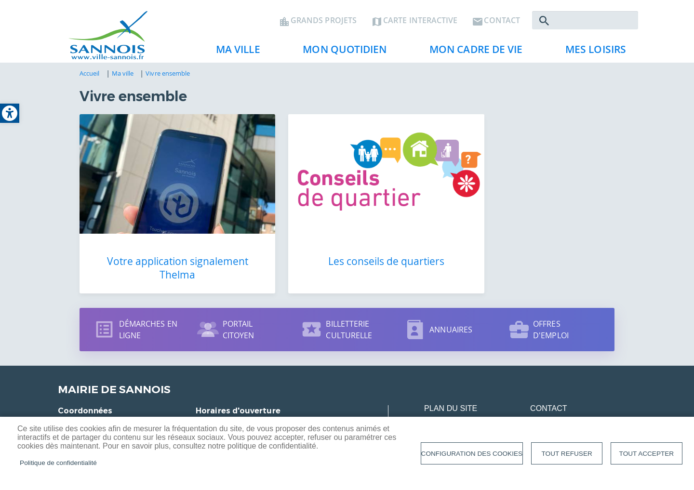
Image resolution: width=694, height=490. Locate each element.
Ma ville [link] (234, 53)
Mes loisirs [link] (592, 53)
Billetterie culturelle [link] (349, 316)
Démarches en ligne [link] (148, 316)
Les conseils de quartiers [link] (347, 247)
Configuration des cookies (471, 453)
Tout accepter (646, 453)
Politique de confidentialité (58, 462)
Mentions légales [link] (463, 413)
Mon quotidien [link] (340, 53)
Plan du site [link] (450, 394)
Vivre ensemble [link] (168, 75)
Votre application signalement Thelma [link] (163, 253)
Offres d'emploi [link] (551, 316)
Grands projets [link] (324, 22)
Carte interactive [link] (420, 22)
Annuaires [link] (450, 315)
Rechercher (544, 22)
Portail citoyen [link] (238, 316)
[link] (9, 113)
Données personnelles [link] (581, 413)
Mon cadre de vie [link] (472, 53)
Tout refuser (567, 453)
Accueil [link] (90, 75)
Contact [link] (502, 22)
